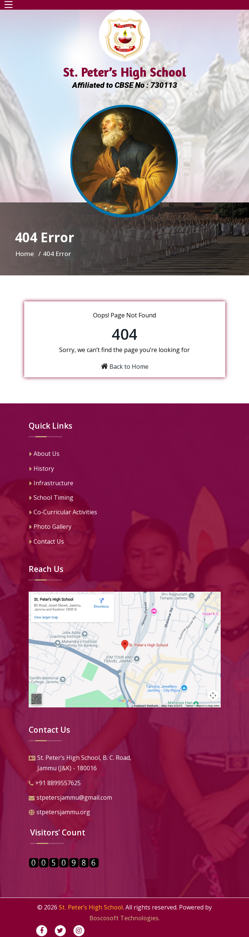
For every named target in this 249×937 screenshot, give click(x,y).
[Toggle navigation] (8, 5)
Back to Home (129, 366)
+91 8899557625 (55, 784)
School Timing (51, 498)
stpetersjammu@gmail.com (70, 798)
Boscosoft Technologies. (124, 918)
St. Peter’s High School (91, 907)
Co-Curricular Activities (63, 513)
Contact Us (46, 542)
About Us (44, 454)
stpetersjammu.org (59, 813)
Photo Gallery (50, 527)
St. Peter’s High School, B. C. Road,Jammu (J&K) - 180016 (80, 764)
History (41, 469)
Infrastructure (51, 484)
